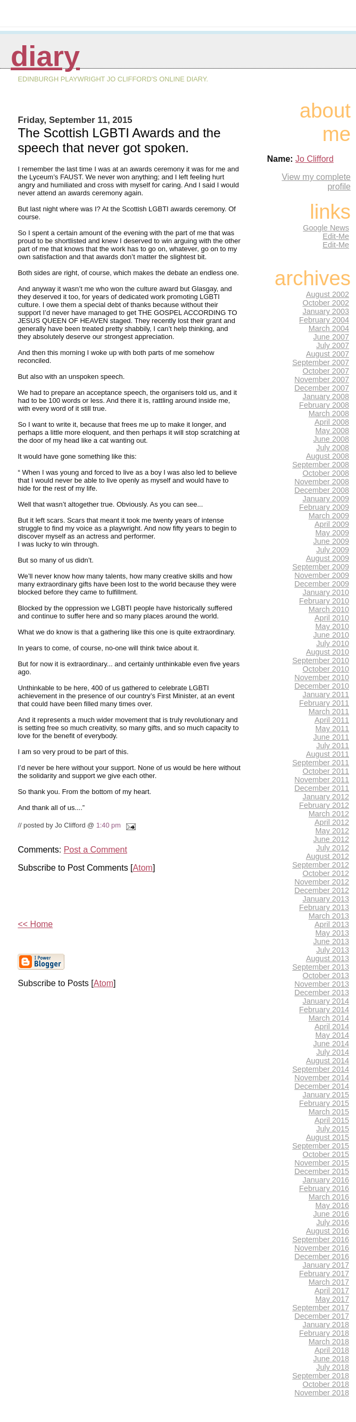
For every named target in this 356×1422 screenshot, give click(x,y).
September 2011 (320, 762)
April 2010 (331, 618)
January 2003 (326, 311)
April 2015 (331, 1120)
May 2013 (332, 933)
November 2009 (321, 575)
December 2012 (321, 890)
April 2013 (331, 924)
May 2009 (332, 532)
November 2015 (321, 1163)
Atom (143, 867)
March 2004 (329, 328)
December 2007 (321, 388)
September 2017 (320, 1307)
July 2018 (332, 1367)
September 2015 (320, 1146)
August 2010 (327, 652)
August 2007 (327, 354)
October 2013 (326, 975)
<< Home (35, 924)
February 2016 (324, 1188)
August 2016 (327, 1231)
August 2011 (327, 754)
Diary (45, 56)
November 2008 (321, 481)
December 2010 (321, 686)
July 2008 (332, 447)
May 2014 (332, 1035)
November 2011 (321, 779)
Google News (326, 228)
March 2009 (329, 515)
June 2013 (331, 941)
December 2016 (321, 1256)
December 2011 (321, 788)
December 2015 (321, 1171)
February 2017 (324, 1273)
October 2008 (326, 473)
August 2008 (327, 456)
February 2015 (324, 1103)
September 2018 (320, 1375)
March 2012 (329, 813)
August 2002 (327, 294)
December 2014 (321, 1086)
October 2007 (326, 371)
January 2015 (326, 1094)
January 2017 (326, 1265)
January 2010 (326, 592)
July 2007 (332, 345)
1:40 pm (108, 825)
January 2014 (326, 1001)
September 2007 (320, 362)
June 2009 (331, 541)
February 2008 (324, 405)
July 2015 (332, 1129)
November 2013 (321, 984)
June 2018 (331, 1358)
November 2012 (321, 882)
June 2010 (331, 635)
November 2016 (321, 1248)
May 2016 (332, 1205)
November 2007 (321, 379)
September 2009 (320, 567)
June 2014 (331, 1043)
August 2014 (327, 1060)
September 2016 (320, 1239)
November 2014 (321, 1077)
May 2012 (332, 830)
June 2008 (331, 439)
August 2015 (327, 1137)
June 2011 (331, 737)
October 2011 (326, 771)
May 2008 (332, 430)
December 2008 (321, 490)
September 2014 (320, 1069)
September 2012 (320, 865)
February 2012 (324, 805)
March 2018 (329, 1341)
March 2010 (329, 609)
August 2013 (327, 958)
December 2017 (321, 1316)
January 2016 (326, 1180)
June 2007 (331, 337)
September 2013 (320, 967)
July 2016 (332, 1222)
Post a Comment (95, 849)
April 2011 (331, 720)
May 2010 (332, 626)
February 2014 (324, 1009)
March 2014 (329, 1018)
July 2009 (332, 549)
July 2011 (332, 745)
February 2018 (324, 1333)
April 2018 (331, 1350)
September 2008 (320, 464)
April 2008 (331, 422)
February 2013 (324, 907)
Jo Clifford (314, 158)
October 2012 (326, 873)
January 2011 (326, 694)
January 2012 (326, 796)
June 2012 (331, 839)
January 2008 (326, 396)
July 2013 (332, 950)
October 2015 (326, 1154)
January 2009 (326, 498)
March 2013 (329, 916)
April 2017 (331, 1290)
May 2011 (332, 728)
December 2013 (321, 992)
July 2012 (332, 848)
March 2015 (329, 1111)
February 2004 (324, 320)
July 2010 (332, 643)
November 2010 (321, 677)
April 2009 (331, 524)
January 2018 (326, 1324)
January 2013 (326, 899)
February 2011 (324, 703)
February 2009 (324, 507)
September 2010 (320, 660)
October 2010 (326, 669)
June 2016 (331, 1214)
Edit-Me (335, 236)
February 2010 (324, 601)
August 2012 (327, 856)
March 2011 (329, 711)
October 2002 (326, 303)
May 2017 (332, 1299)
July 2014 (332, 1052)
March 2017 (329, 1282)
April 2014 (331, 1026)
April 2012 (331, 822)
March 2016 (329, 1197)
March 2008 (329, 413)
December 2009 (321, 584)
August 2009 (327, 558)
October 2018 (326, 1384)
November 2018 (321, 1392)
